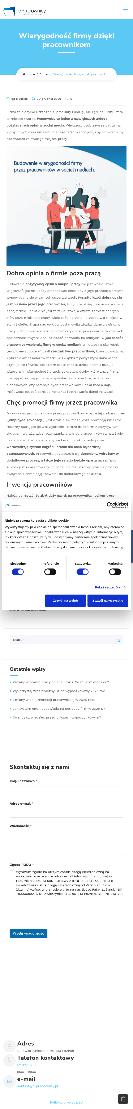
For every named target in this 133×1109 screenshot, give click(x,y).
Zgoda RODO (22, 865)
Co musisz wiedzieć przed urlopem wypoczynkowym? (57, 717)
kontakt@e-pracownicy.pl (37, 1086)
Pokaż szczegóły (107, 587)
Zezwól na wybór (65, 600)
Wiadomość (21, 826)
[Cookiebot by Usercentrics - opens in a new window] (109, 505)
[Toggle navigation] (125, 9)
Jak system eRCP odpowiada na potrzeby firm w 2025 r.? (59, 709)
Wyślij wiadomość (28, 933)
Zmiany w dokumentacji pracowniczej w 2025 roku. (54, 700)
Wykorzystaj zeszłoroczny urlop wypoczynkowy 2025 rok (59, 691)
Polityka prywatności (66, 1102)
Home (29, 74)
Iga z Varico (17, 98)
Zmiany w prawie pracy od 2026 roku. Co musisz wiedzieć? (61, 682)
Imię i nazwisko (24, 781)
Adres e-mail (22, 804)
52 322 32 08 (27, 1065)
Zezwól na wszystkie (108, 600)
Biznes (44, 74)
